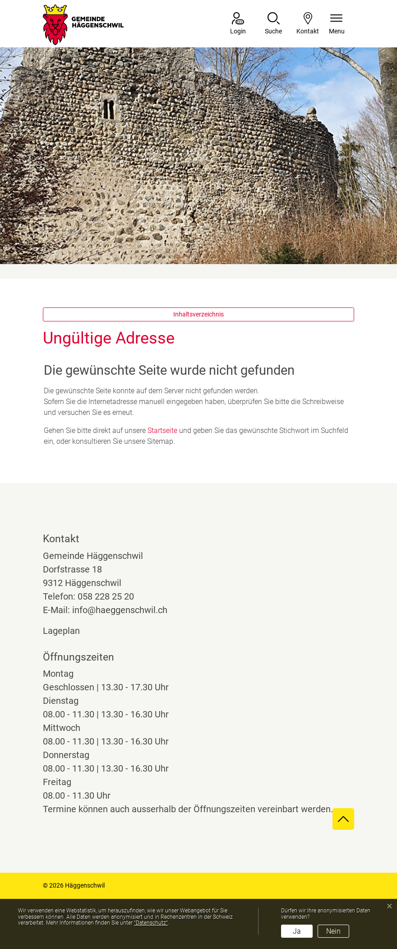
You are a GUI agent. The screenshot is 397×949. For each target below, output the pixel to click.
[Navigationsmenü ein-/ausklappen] (336, 24)
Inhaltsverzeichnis (198, 314)
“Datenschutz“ (151, 923)
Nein (333, 931)
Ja (297, 931)
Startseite (162, 430)
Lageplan (70, 630)
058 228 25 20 (106, 596)
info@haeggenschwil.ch (119, 610)
